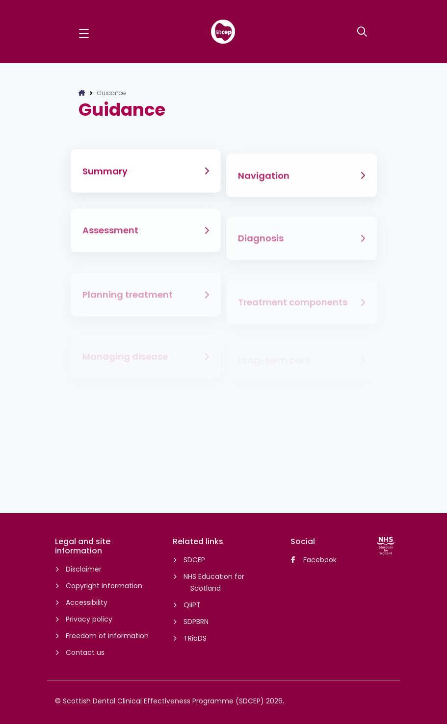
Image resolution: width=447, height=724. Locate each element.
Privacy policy (88, 619)
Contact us (84, 652)
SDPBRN (195, 621)
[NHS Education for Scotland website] (385, 545)
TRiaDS (194, 638)
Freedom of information (106, 636)
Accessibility (85, 602)
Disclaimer (83, 569)
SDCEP (193, 560)
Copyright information (103, 586)
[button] (84, 32)
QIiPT (191, 605)
